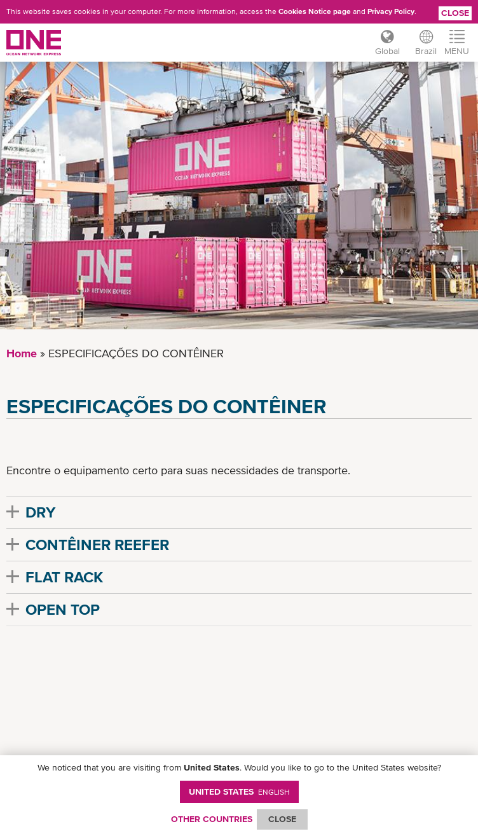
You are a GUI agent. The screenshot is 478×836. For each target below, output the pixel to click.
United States (239, 791)
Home (21, 353)
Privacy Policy (390, 11)
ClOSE (282, 819)
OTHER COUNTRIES (211, 819)
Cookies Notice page (314, 11)
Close (455, 13)
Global (387, 51)
